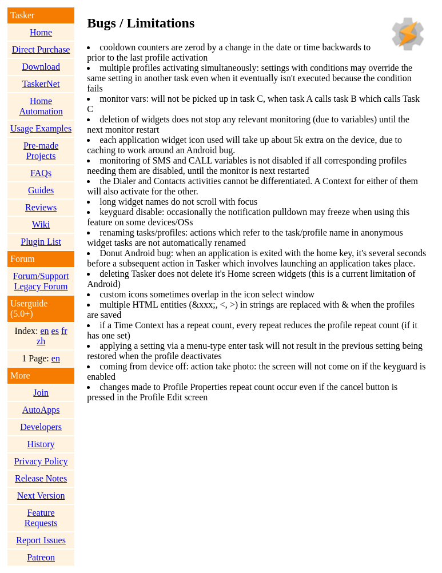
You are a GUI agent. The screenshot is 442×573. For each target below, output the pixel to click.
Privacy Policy (41, 461)
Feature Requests (41, 518)
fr (64, 331)
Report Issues (41, 540)
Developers (41, 427)
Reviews (41, 207)
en (44, 331)
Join (41, 392)
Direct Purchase (41, 49)
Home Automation (40, 106)
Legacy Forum (41, 286)
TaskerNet (41, 84)
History (41, 444)
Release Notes (41, 478)
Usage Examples (40, 128)
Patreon (41, 557)
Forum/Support (41, 276)
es (55, 331)
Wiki (41, 224)
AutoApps (41, 410)
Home (41, 32)
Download (41, 66)
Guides (41, 190)
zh (41, 341)
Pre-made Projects (40, 151)
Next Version (41, 495)
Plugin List (41, 241)
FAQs (40, 173)
